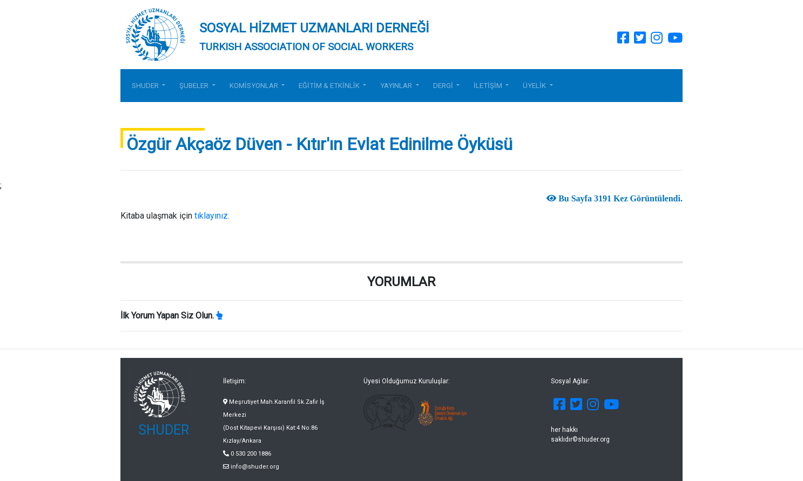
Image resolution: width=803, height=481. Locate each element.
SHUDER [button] (146, 86)
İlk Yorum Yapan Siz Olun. (167, 315)
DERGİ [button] (444, 86)
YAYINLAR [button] (397, 86)
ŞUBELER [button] (194, 86)
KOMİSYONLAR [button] (255, 86)
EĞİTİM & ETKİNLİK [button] (330, 86)
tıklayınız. (213, 216)
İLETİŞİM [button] (489, 86)
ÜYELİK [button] (535, 86)
